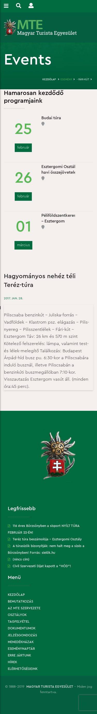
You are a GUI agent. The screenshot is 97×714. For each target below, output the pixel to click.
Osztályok (17, 614)
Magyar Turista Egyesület (49, 686)
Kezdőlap (49, 79)
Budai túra (51, 118)
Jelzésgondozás (22, 635)
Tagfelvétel (18, 621)
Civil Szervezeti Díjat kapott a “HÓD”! (42, 566)
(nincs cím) (21, 559)
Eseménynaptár (21, 648)
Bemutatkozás (20, 601)
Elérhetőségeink (23, 668)
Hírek (12, 662)
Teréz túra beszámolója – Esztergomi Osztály (47, 539)
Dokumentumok (21, 628)
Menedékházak (21, 642)
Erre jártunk (19, 655)
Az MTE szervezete (24, 608)
